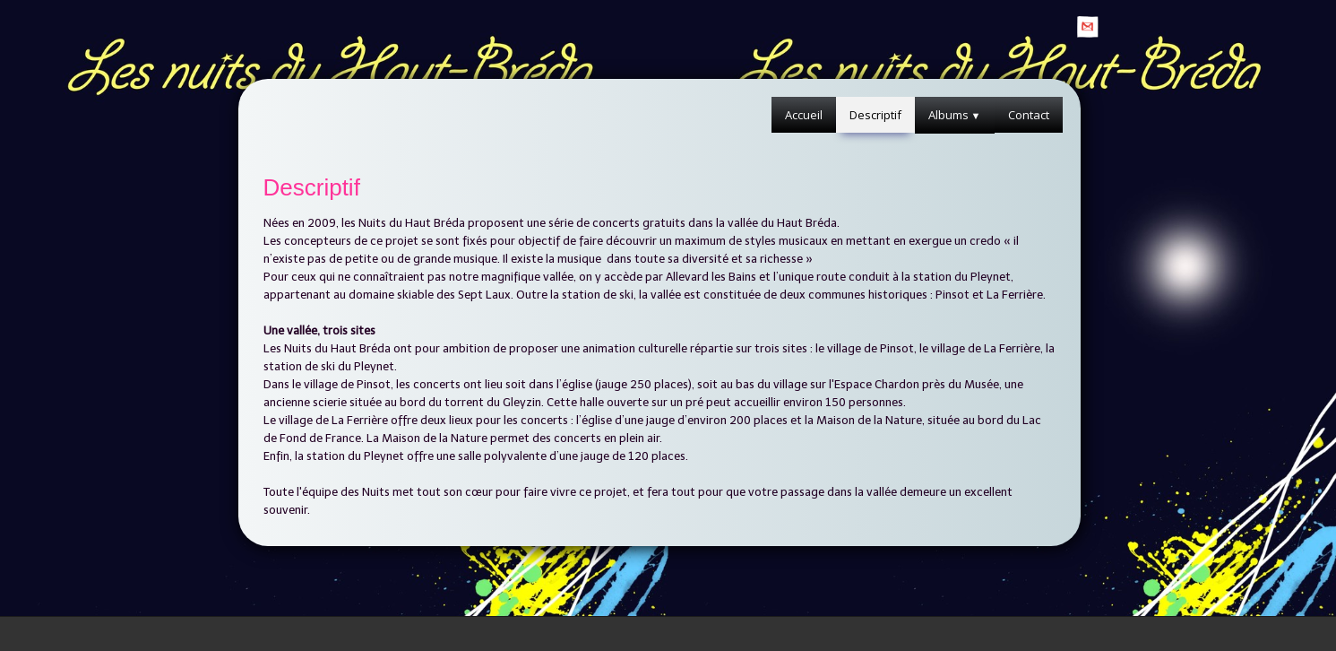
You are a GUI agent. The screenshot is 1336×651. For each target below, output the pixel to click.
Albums (954, 115)
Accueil (804, 115)
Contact (1028, 115)
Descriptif (875, 115)
